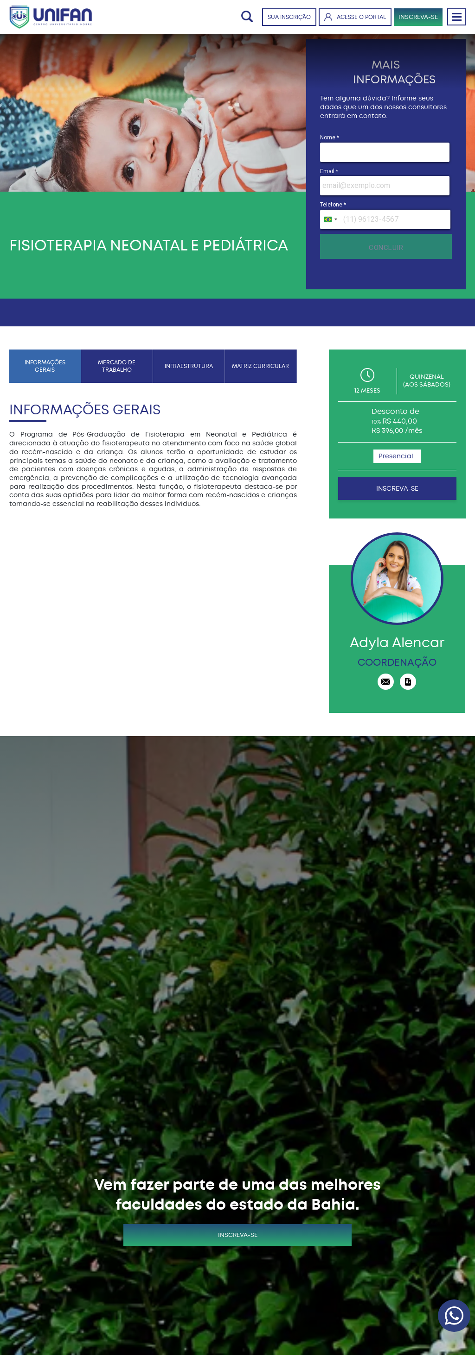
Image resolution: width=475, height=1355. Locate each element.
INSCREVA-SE (418, 17)
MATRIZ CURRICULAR (260, 366)
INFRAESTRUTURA (189, 366)
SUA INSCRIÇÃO (289, 17)
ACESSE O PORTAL (355, 17)
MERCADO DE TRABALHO (116, 366)
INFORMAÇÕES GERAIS (45, 366)
